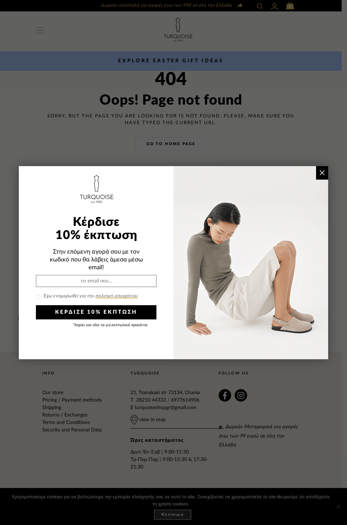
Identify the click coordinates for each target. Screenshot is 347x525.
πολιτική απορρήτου (116, 296)
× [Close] (322, 172)
